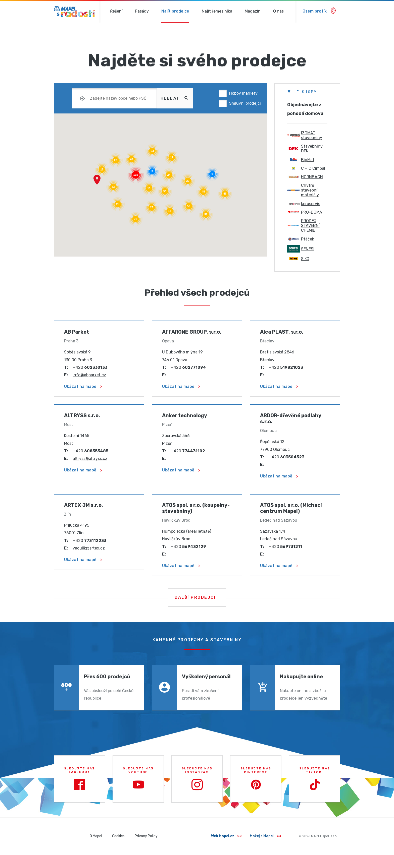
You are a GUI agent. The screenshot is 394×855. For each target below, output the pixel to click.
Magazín (253, 11)
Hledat (175, 98)
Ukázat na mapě (83, 386)
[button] (97, 180)
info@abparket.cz (89, 375)
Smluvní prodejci (245, 103)
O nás (278, 11)
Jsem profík (319, 11)
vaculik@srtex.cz (89, 548)
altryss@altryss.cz (90, 458)
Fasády (142, 11)
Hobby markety (243, 93)
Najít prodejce (175, 11)
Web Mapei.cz (226, 836)
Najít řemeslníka (217, 11)
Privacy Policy (146, 836)
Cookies (118, 836)
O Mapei (96, 836)
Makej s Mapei (265, 836)
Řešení (116, 11)
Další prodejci (195, 597)
